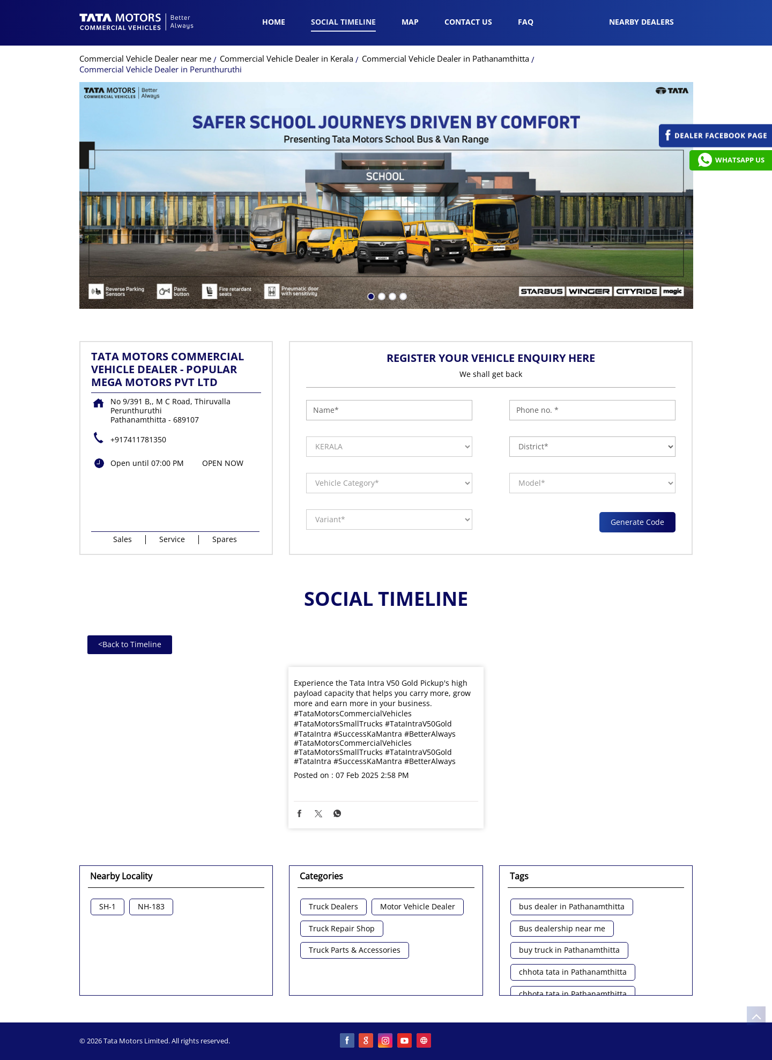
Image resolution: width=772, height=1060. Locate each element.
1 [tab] (370, 295)
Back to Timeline (129, 644)
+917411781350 (138, 439)
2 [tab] (380, 295)
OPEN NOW (222, 463)
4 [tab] (402, 295)
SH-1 (107, 906)
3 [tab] (391, 295)
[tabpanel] (386, 195)
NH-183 (151, 906)
